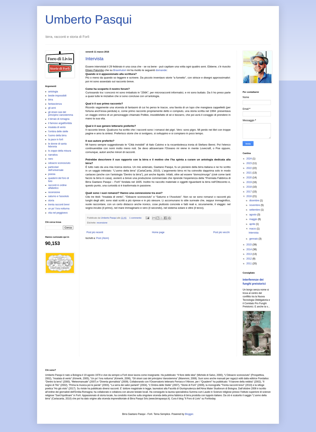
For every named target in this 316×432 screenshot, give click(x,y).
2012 (249, 258)
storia (51, 200)
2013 (249, 254)
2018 (249, 186)
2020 (249, 177)
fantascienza (55, 103)
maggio (253, 219)
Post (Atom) (102, 238)
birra (50, 99)
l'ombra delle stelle (58, 131)
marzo (253, 228)
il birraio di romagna (58, 119)
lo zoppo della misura (59, 150)
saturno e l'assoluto (58, 196)
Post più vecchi (221, 232)
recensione (102, 222)
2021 (249, 172)
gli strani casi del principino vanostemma (60, 113)
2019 (249, 182)
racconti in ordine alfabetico (57, 186)
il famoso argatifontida (60, 123)
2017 (249, 191)
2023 (249, 163)
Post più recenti (94, 232)
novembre (255, 205)
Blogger (189, 414)
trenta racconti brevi (58, 204)
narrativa (53, 154)
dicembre (254, 200)
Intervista (94, 58)
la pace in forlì (55, 139)
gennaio (254, 238)
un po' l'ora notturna (58, 208)
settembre (255, 209)
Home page (158, 232)
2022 (249, 168)
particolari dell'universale (55, 168)
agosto (253, 214)
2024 (249, 158)
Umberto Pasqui (88, 19)
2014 (249, 249)
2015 (249, 244)
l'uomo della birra (57, 135)
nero (50, 158)
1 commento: (135, 218)
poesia (51, 174)
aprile (252, 224)
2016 (249, 196)
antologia (53, 91)
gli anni (52, 107)
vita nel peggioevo (58, 212)
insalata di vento (57, 127)
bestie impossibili (57, 95)
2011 (249, 263)
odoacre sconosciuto (59, 163)
